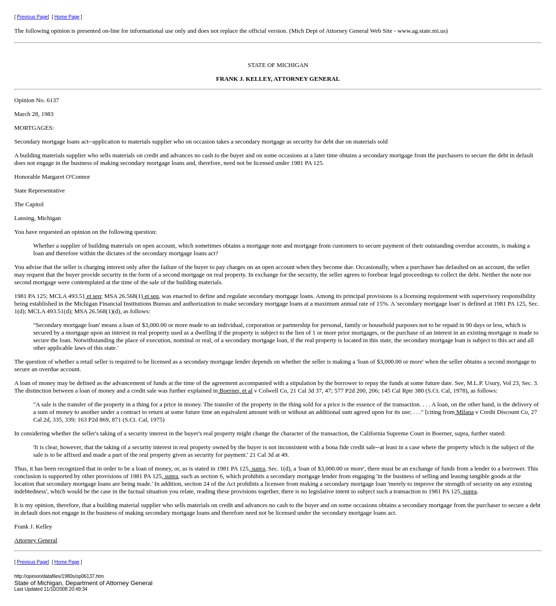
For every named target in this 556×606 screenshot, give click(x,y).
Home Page (67, 16)
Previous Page (32, 16)
